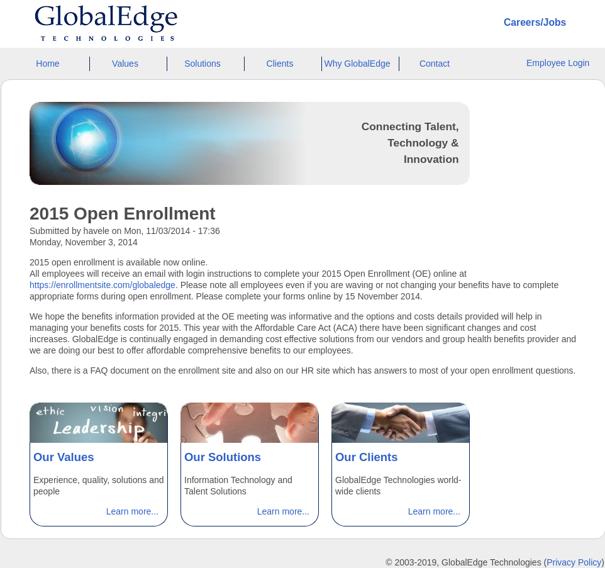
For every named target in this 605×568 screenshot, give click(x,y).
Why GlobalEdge (357, 63)
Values (125, 63)
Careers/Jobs (535, 22)
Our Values (63, 457)
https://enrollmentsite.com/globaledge (102, 285)
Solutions (202, 63)
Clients (280, 63)
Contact (434, 63)
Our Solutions (222, 457)
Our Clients (366, 457)
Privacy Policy (574, 562)
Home (47, 63)
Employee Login (557, 63)
